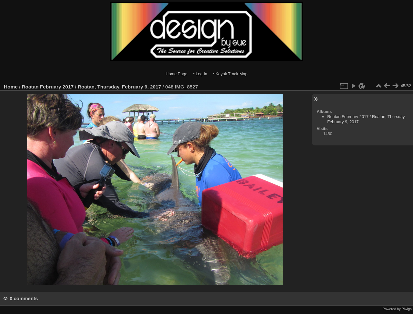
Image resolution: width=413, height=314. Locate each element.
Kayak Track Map (231, 73)
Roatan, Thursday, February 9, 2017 (119, 86)
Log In (201, 73)
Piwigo (407, 309)
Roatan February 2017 (48, 86)
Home (11, 86)
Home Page (176, 73)
